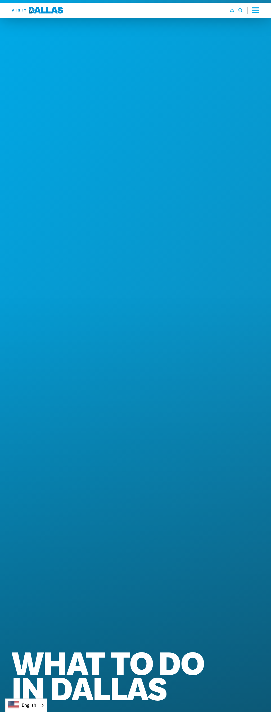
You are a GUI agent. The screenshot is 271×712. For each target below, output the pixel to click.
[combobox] (26, 705)
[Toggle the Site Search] (243, 10)
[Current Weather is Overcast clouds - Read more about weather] (232, 10)
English (22, 705)
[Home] (37, 10)
